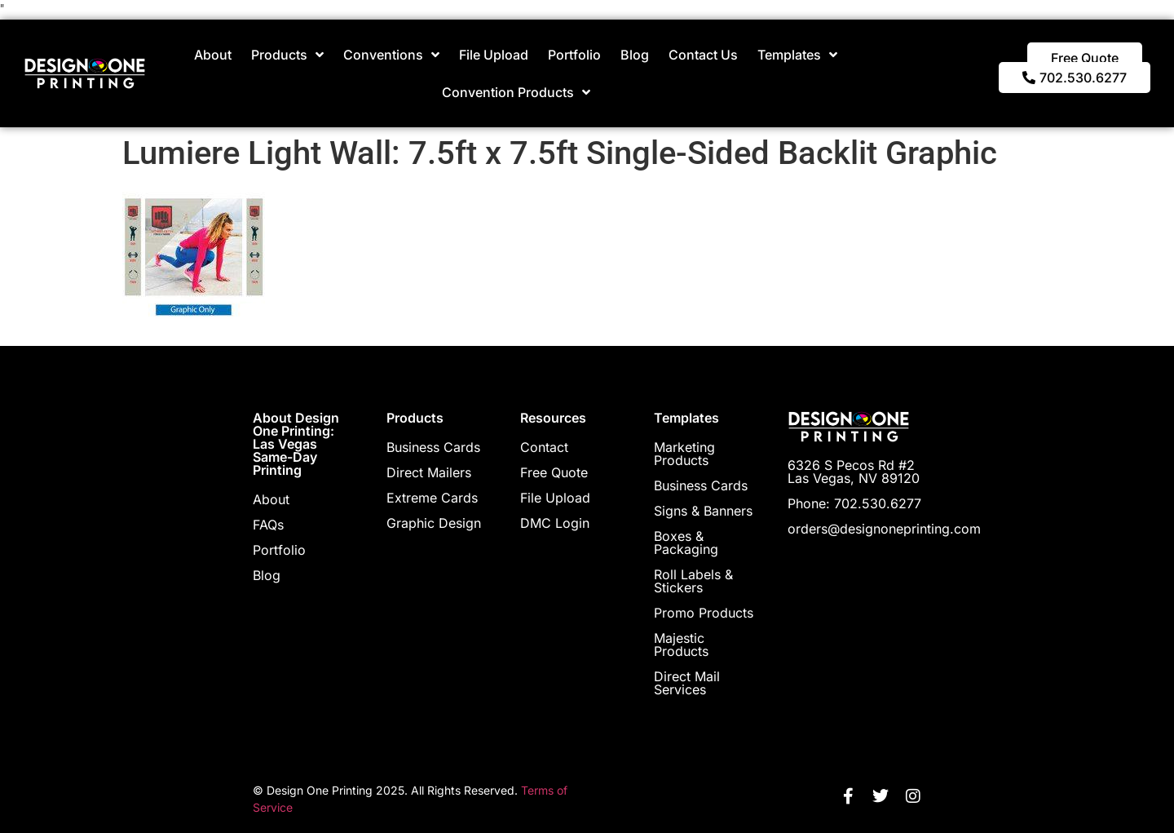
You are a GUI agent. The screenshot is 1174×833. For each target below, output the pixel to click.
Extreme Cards (432, 498)
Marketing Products (684, 453)
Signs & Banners (703, 511)
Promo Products (703, 613)
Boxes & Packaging (686, 542)
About (213, 55)
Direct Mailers (428, 472)
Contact (544, 447)
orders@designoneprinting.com (884, 529)
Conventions (391, 54)
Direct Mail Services (687, 683)
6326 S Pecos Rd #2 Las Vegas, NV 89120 (854, 471)
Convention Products (516, 92)
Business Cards (433, 447)
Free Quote (554, 472)
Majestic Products (681, 644)
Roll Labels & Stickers (693, 581)
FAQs (268, 524)
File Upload (493, 55)
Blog (634, 55)
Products (287, 54)
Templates (797, 54)
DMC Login (554, 523)
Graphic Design (433, 523)
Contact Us (703, 55)
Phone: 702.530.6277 (854, 503)
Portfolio (574, 55)
